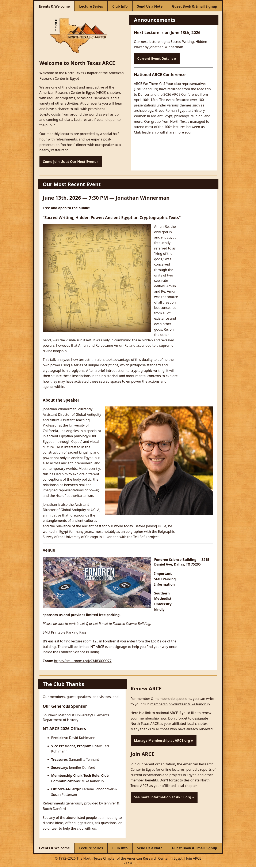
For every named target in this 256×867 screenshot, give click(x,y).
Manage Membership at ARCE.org (162, 740)
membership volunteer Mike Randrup (180, 704)
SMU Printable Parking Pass (65, 632)
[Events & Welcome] (54, 6)
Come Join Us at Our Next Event (69, 161)
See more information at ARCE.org (162, 797)
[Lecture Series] (91, 6)
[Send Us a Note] (150, 6)
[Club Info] (120, 6)
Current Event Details (155, 58)
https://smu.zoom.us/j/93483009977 (82, 660)
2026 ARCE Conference (181, 94)
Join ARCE (193, 858)
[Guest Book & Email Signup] (194, 6)
